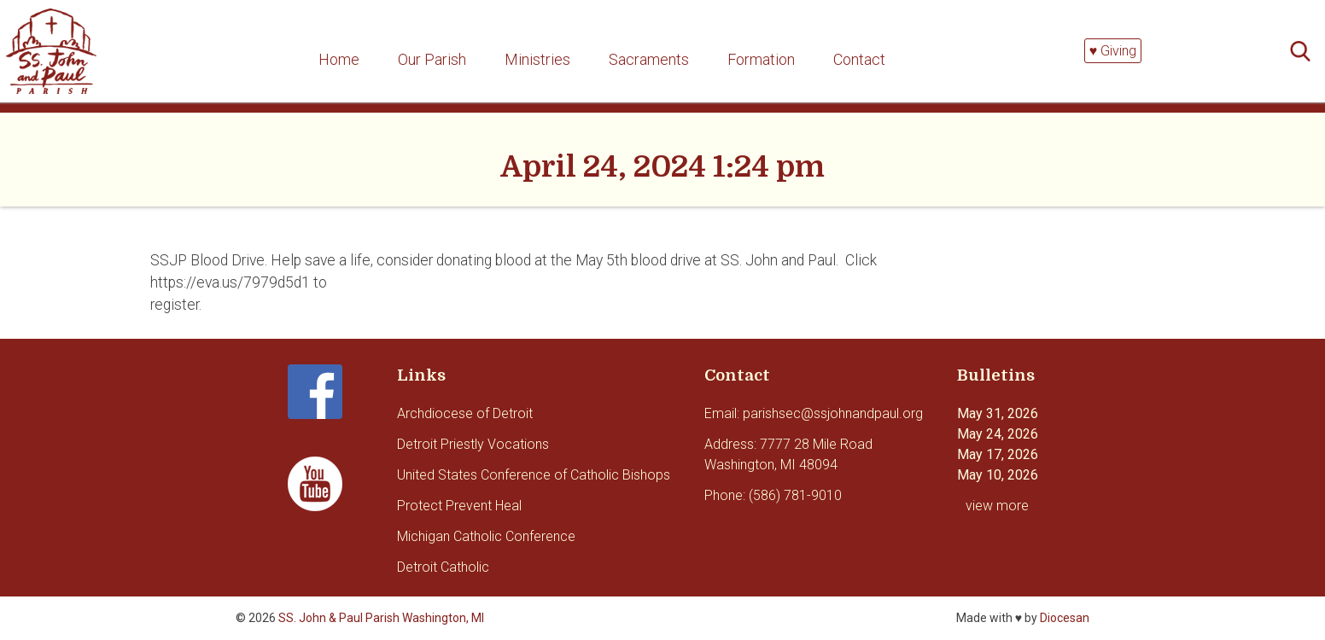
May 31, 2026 (997, 413)
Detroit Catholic (443, 567)
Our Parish (432, 59)
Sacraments (649, 59)
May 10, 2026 (997, 475)
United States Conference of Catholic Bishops (533, 475)
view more (997, 505)
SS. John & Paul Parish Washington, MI (381, 618)
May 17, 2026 (997, 454)
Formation (761, 59)
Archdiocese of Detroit (465, 413)
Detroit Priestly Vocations (473, 444)
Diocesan (1064, 618)
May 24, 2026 (997, 434)
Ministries (537, 59)
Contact (859, 59)
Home (338, 59)
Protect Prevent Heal (459, 505)
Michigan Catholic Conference (486, 536)
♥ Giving (1113, 51)
